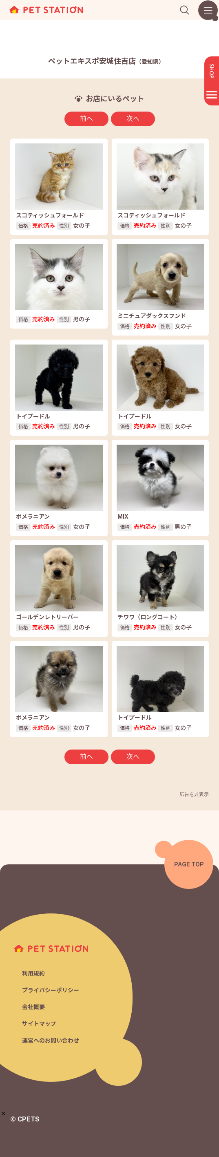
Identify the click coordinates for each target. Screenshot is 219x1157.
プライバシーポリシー (50, 990)
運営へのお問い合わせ (50, 1040)
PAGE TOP (189, 864)
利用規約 (33, 973)
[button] (3, 1113)
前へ (86, 119)
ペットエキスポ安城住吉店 (106, 61)
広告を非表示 (194, 794)
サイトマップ (39, 1023)
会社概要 (33, 1007)
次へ (132, 119)
